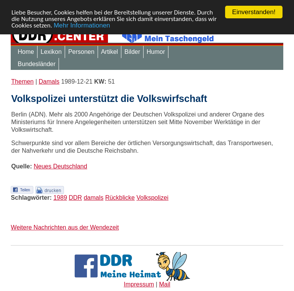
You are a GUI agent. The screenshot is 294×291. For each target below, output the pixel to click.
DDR (75, 197)
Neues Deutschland (60, 166)
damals (94, 197)
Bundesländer (37, 64)
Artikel (109, 51)
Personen (81, 51)
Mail (164, 284)
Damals (49, 81)
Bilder (132, 51)
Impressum (139, 284)
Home (26, 51)
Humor (156, 51)
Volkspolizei (152, 197)
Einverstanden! (253, 12)
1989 (60, 197)
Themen (22, 81)
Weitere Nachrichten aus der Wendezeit (65, 227)
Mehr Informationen (82, 25)
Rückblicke (120, 197)
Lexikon (51, 51)
